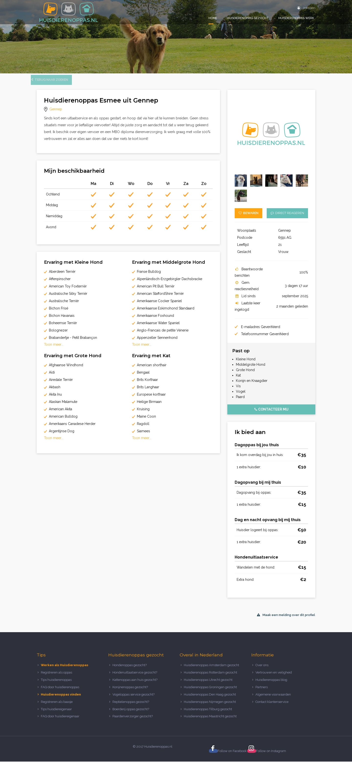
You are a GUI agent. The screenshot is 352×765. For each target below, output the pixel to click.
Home (213, 18)
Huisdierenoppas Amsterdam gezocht (211, 668)
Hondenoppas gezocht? (129, 668)
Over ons (261, 668)
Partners (261, 690)
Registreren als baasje (57, 705)
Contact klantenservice (271, 705)
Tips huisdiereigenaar (56, 712)
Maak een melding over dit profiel (286, 618)
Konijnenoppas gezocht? (130, 690)
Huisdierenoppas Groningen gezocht (210, 690)
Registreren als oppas (56, 676)
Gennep (55, 112)
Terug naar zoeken (55, 83)
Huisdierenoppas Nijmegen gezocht (210, 705)
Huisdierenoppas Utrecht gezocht (208, 683)
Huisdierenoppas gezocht (248, 18)
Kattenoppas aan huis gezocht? (134, 683)
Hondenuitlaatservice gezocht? (134, 676)
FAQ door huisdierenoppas (60, 690)
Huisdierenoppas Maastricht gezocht (210, 719)
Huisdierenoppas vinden (61, 698)
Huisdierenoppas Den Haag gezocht (210, 698)
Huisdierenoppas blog (271, 683)
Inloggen (306, 8)
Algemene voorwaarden (273, 698)
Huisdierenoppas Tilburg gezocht (208, 712)
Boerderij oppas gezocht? (130, 712)
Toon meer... (53, 348)
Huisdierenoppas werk (296, 18)
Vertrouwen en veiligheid (273, 676)
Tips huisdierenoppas (56, 683)
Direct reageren (287, 216)
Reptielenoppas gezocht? (130, 705)
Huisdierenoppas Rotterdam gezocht (210, 676)
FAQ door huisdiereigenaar (60, 719)
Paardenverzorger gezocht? (132, 719)
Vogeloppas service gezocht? (133, 698)
